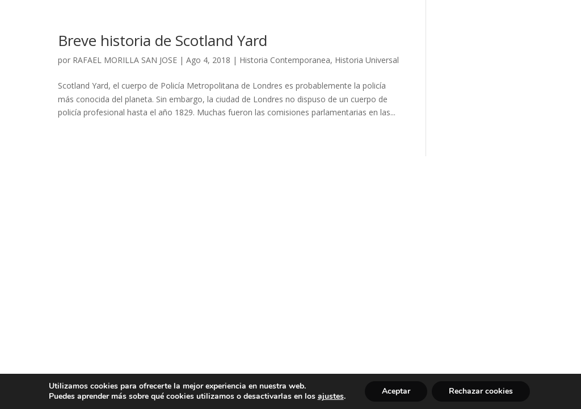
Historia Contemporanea (284, 60)
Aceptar (396, 391)
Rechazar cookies (481, 391)
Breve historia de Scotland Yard (162, 40)
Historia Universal (367, 60)
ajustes (331, 396)
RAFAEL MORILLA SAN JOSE (125, 60)
